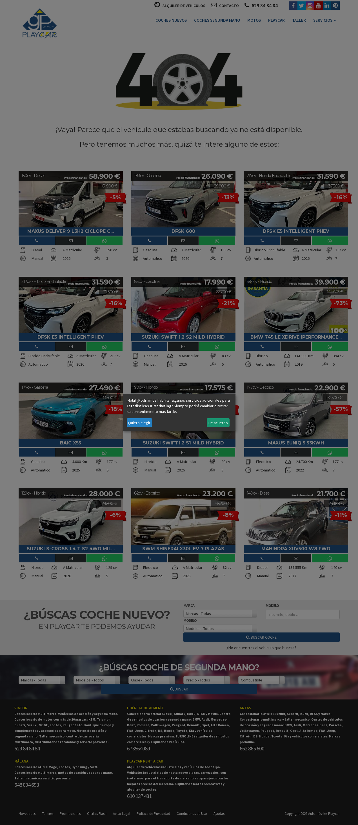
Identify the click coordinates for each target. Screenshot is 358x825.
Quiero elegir (139, 422)
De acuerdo (218, 422)
